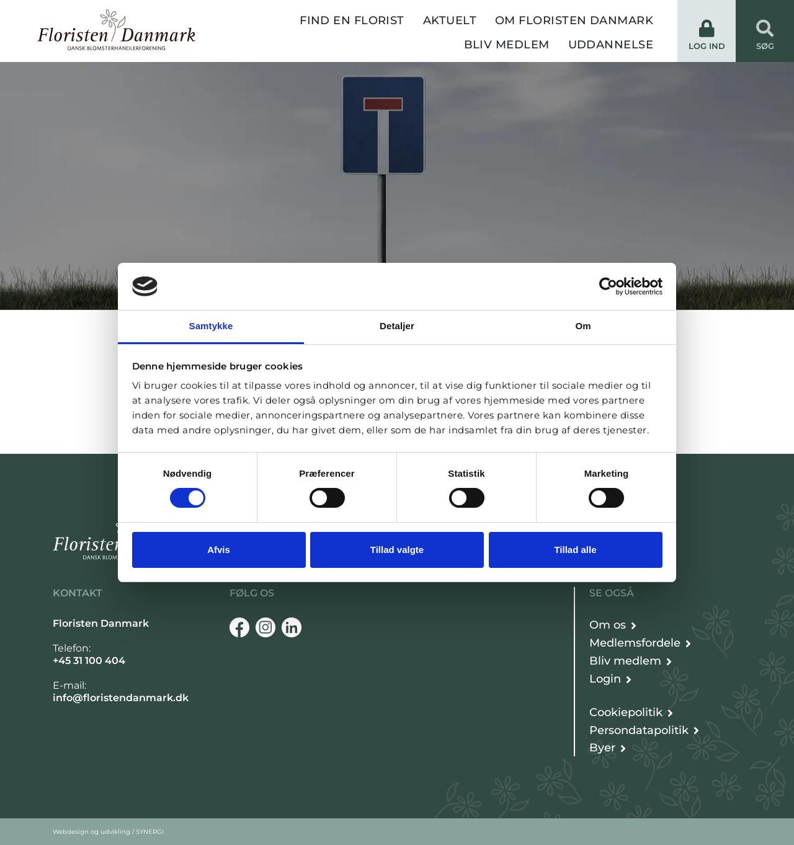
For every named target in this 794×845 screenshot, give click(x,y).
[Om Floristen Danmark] (612, 625)
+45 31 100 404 (89, 660)
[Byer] (607, 748)
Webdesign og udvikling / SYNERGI (108, 832)
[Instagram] (265, 627)
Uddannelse (611, 44)
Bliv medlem (507, 44)
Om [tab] (583, 326)
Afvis (218, 549)
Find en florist (352, 20)
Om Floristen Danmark (574, 20)
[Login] (610, 679)
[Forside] (116, 29)
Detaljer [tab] (397, 326)
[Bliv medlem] (630, 661)
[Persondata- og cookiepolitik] (631, 713)
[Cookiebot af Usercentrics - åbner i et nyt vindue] (608, 286)
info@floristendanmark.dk (121, 698)
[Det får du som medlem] (640, 643)
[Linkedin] (291, 627)
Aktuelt (449, 20)
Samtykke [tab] (211, 326)
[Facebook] (239, 627)
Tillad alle (575, 549)
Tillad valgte (397, 549)
